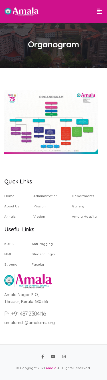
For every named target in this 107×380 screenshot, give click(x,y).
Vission (39, 216)
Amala (51, 368)
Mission (39, 206)
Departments (83, 196)
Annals (9, 216)
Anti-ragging (42, 244)
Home (9, 196)
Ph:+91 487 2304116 (25, 313)
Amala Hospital (85, 216)
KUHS (9, 244)
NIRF (8, 254)
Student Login (43, 254)
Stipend (10, 264)
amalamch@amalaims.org (29, 322)
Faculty (38, 264)
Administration (45, 196)
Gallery (78, 206)
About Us (11, 206)
